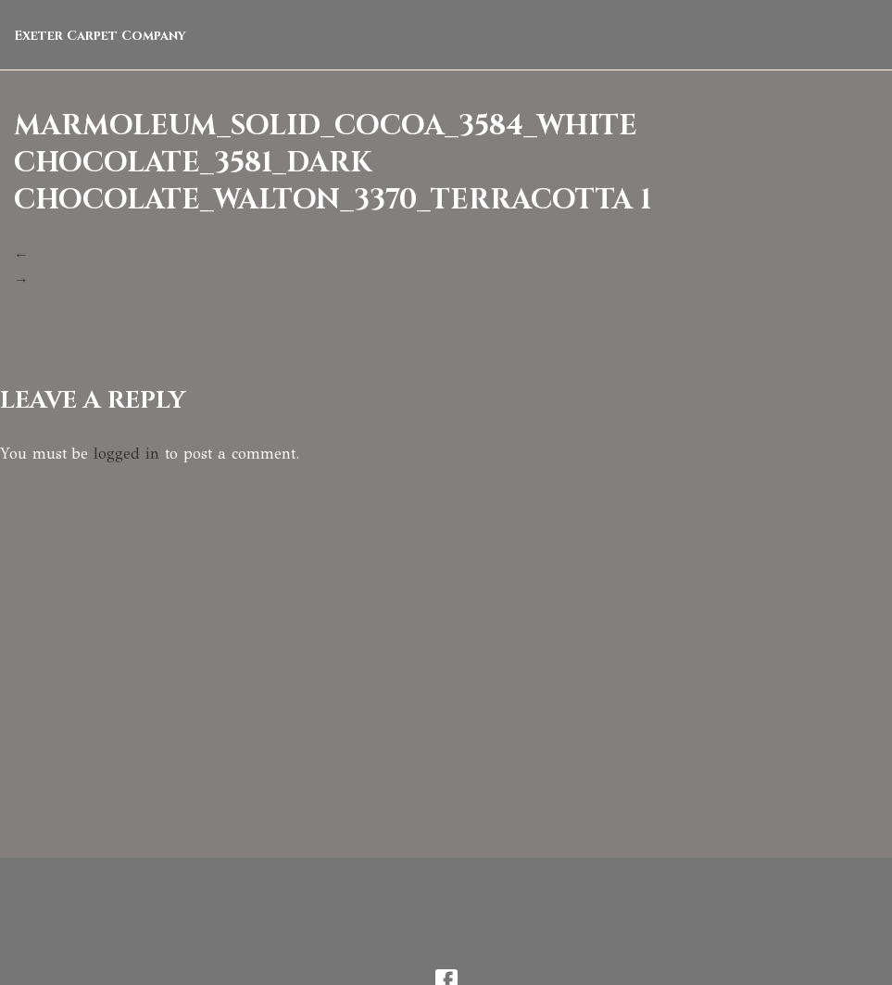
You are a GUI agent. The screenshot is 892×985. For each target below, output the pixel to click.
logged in (126, 453)
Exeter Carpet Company (100, 35)
